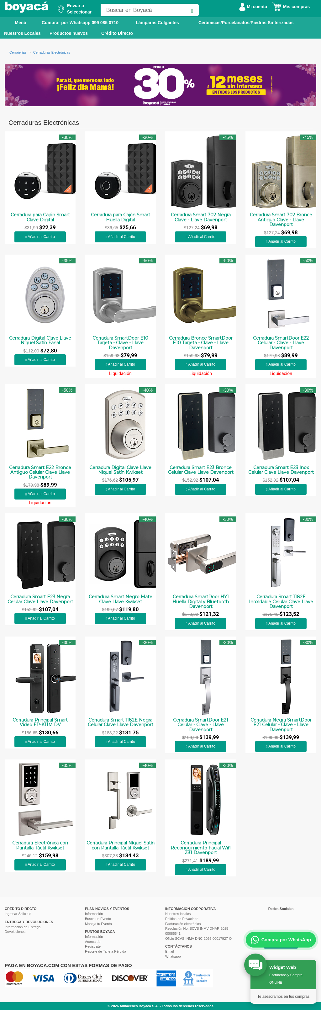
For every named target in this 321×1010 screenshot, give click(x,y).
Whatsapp (173, 956)
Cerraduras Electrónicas (51, 52)
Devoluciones (15, 931)
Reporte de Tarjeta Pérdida (105, 951)
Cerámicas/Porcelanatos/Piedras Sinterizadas (245, 22)
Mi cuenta (253, 6)
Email (169, 951)
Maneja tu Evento (98, 924)
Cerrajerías (17, 52)
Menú (16, 22)
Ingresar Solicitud (18, 914)
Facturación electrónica (183, 924)
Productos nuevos (69, 33)
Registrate (93, 946)
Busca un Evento (98, 919)
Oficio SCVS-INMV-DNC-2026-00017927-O (198, 938)
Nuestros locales (178, 914)
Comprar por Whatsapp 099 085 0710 (80, 22)
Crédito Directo (117, 33)
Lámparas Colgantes (157, 22)
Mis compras (291, 6)
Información (94, 914)
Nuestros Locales (22, 33)
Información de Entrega (22, 927)
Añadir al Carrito (40, 237)
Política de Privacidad (181, 919)
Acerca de (93, 942)
